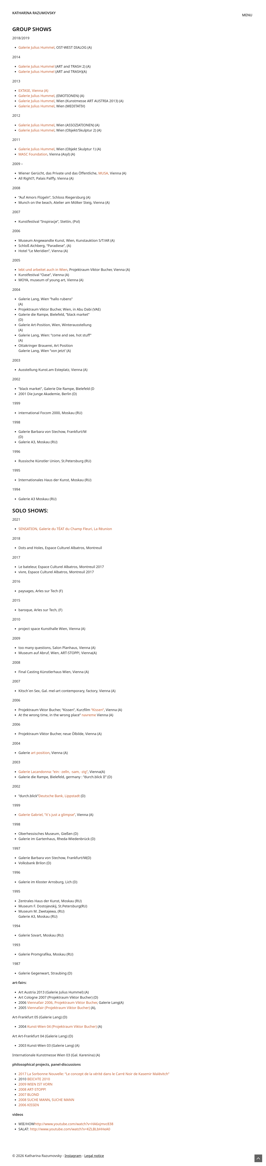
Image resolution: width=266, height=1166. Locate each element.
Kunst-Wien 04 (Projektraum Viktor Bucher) (62, 1026)
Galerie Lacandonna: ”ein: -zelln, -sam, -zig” (53, 771)
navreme (89, 715)
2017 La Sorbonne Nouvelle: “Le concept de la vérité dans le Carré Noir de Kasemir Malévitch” (93, 1073)
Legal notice (94, 1155)
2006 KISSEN (28, 1105)
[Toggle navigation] (247, 15)
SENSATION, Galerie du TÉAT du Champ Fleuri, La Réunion (65, 528)
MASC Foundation (32, 154)
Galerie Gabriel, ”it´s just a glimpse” (46, 814)
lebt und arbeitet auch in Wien (42, 269)
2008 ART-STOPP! (32, 1089)
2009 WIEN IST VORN (35, 1084)
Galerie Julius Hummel (36, 47)
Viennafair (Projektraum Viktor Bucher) (58, 1007)
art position (40, 752)
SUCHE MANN (63, 1099)
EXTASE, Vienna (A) (33, 90)
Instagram (73, 1155)
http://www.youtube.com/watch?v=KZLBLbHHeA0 (70, 1129)
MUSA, (103, 173)
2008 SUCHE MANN (34, 1099)
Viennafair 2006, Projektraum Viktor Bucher (62, 1002)
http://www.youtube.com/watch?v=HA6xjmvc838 (74, 1124)
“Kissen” (97, 709)
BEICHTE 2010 (38, 1079)
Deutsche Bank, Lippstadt (59, 796)
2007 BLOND (28, 1094)
